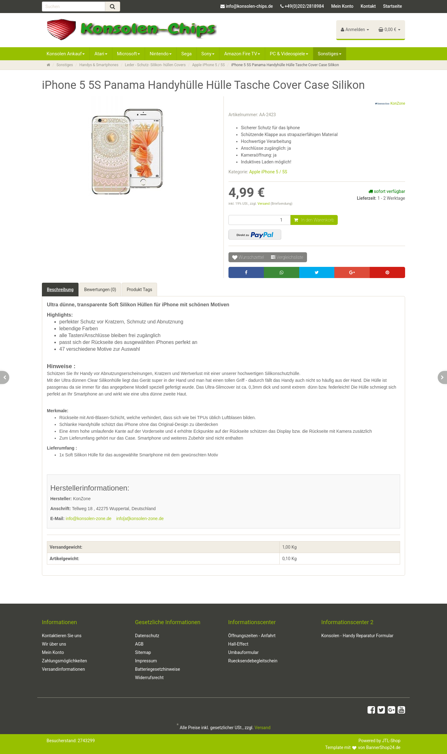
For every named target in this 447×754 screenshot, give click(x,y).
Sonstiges (329, 54)
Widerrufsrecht (149, 677)
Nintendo (161, 54)
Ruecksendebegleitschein (253, 660)
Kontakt (368, 6)
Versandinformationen (63, 669)
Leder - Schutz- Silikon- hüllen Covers (155, 65)
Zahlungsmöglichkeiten (64, 660)
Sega (186, 54)
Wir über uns (54, 644)
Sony (208, 54)
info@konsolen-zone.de (88, 518)
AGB (139, 644)
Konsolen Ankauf (66, 54)
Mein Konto (342, 6)
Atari (100, 54)
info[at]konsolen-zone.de (140, 518)
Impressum (146, 660)
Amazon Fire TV (242, 54)
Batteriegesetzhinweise (157, 669)
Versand (264, 204)
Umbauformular (243, 652)
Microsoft (128, 54)
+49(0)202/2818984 (304, 6)
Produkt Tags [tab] (139, 289)
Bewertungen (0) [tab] (100, 289)
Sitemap (143, 652)
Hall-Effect (238, 644)
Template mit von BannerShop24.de (362, 747)
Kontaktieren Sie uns (62, 635)
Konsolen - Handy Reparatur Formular (357, 635)
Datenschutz (147, 635)
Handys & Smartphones (99, 65)
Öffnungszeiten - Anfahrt (252, 635)
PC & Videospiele (289, 54)
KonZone (390, 103)
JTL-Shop (391, 740)
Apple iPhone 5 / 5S (208, 65)
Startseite (392, 6)
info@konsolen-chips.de (249, 6)
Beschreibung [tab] (60, 289)
